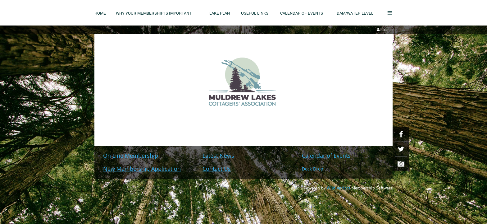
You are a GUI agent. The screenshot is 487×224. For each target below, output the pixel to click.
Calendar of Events (326, 155)
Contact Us (217, 168)
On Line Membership (131, 155)
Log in (387, 29)
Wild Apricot (338, 188)
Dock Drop (312, 169)
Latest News (219, 155)
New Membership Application (142, 168)
